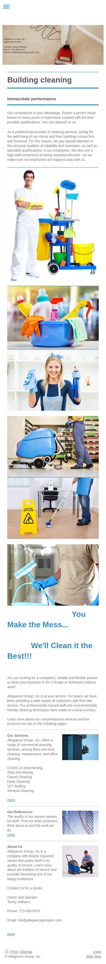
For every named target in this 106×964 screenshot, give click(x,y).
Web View (93, 956)
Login (97, 952)
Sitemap (26, 952)
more (11, 800)
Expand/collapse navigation (53, 6)
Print (11, 952)
